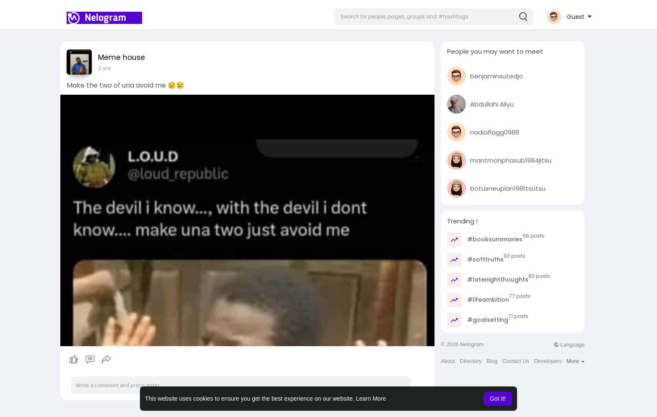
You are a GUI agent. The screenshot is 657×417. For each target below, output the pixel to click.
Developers (548, 361)
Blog (491, 361)
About (448, 361)
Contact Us (515, 361)
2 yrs (104, 68)
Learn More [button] (371, 398)
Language (569, 344)
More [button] (575, 361)
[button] (433, 16)
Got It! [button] (498, 398)
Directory (471, 361)
